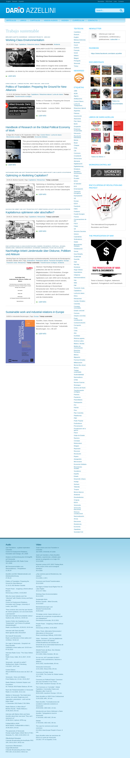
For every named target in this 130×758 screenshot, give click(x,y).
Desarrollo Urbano (80, 479)
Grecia (76, 251)
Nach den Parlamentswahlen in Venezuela (19, 690)
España (76, 474)
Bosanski (77, 42)
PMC (75, 418)
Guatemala (77, 256)
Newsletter (101, 1)
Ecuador (76, 178)
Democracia (78, 158)
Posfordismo (78, 423)
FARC (76, 209)
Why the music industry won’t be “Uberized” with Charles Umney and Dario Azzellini (19, 598)
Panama (76, 394)
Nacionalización (79, 516)
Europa (66, 260)
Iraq (75, 280)
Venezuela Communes (43, 667)
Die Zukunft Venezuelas (13, 636)
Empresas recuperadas (78, 129)
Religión (76, 446)
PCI (75, 405)
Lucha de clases (58, 94)
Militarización (78, 362)
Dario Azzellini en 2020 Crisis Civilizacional (50, 696)
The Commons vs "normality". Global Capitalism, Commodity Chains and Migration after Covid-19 (48, 689)
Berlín (76, 124)
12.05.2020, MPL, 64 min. (44, 698)
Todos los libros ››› (98, 157)
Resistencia (77, 524)
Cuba (75, 330)
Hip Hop (76, 264)
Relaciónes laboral (33, 44)
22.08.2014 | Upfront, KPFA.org (16, 720)
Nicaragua (77, 385)
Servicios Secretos (80, 231)
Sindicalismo (31, 260)
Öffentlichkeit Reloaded (13, 738)
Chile (75, 148)
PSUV (76, 433)
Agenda (65, 20)
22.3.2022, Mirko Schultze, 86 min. (47, 654)
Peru (75, 410)
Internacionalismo (79, 277)
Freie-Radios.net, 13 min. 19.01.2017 (18, 679)
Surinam (76, 484)
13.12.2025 (39, 561)
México (76, 354)
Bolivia (76, 140)
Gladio (76, 242)
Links (115, 1)
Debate (38, 720)
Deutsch (14, 1)
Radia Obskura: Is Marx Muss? (16, 706)
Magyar (76, 58)
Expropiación (78, 195)
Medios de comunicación (78, 347)
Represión (77, 448)
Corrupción (77, 325)
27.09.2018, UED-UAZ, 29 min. (46, 717)
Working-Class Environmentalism (25, 40)
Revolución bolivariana (77, 136)
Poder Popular (78, 421)
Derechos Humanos (77, 351)
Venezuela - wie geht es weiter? (16, 662)
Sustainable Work (41, 599)
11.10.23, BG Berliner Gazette (15, 585)
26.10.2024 (39, 583)
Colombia (77, 303)
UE (75, 198)
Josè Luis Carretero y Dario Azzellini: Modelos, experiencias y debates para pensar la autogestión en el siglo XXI (48, 557)
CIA (75, 150)
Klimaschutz (41, 180)
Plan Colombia (78, 413)
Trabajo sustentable (46, 44)
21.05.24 (8, 570)
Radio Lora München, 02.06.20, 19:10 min (19, 627)
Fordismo (77, 211)
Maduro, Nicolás (79, 343)
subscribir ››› (115, 39)
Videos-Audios (51, 20)
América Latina (79, 341)
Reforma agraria (79, 338)
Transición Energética (56, 260)
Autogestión (78, 459)
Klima (75, 296)
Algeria (76, 96)
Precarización (78, 426)
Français (76, 50)
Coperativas (78, 236)
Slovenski (77, 63)
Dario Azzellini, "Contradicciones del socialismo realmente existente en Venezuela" (47, 704)
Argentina (77, 110)
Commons (77, 153)
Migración (77, 357)
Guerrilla (76, 259)
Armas (76, 519)
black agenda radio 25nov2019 (16, 632)
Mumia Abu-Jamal (79, 365)
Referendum (78, 443)
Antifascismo (78, 98)
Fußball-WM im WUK (12, 723)
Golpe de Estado (79, 435)
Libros (23, 20)
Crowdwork (77, 156)
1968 (75, 91)
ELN (75, 186)
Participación (78, 402)
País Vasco (77, 121)
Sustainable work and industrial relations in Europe (35, 312)
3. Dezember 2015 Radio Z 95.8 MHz (18, 703)
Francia (76, 216)
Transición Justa (11, 262)
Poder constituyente (78, 319)
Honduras (77, 267)
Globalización (78, 248)
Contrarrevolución (79, 322)
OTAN (76, 380)
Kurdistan (77, 335)
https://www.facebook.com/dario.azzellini (106, 53)
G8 (75, 229)
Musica (76, 368)
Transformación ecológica (23, 96)
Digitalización (78, 163)
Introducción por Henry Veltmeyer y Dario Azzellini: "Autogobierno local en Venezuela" (49, 713)
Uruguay (76, 500)
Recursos (77, 451)
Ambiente (57, 44)
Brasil (75, 143)
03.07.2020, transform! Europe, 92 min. (48, 683)
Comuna (76, 313)
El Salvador (77, 183)
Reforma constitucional (78, 512)
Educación (77, 133)
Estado (76, 476)
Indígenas (77, 275)
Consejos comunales (77, 307)
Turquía (76, 489)
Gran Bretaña (78, 254)
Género (76, 234)
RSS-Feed (109, 1)
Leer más (12, 76)
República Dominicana (78, 172)
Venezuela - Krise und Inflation (15, 677)
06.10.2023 (39, 596)
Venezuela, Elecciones (77, 508)
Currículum (78, 20)
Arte (75, 333)
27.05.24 (8, 578)
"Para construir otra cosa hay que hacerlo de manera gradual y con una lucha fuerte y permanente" (19, 611)
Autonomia (77, 118)
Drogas (76, 176)
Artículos (11, 20)
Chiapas (76, 145)
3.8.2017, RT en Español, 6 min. (46, 739)
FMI (75, 285)
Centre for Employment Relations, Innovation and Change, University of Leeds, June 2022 (18, 604)
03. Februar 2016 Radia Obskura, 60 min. (19, 686)
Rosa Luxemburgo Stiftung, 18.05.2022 (48, 635)
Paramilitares (78, 400)
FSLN (76, 223)
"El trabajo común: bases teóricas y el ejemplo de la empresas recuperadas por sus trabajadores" (49, 616)
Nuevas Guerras (79, 382)
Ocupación (77, 126)
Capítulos (35, 20)
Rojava (76, 456)
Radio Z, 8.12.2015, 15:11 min (15, 692)
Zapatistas (77, 529)
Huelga (76, 481)
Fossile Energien (79, 214)
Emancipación (78, 189)
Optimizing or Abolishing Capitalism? (27, 175)
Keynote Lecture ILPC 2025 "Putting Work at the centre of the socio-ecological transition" (49, 566)
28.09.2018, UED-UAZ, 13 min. (46, 708)
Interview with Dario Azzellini (15, 630)
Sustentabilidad (79, 374)
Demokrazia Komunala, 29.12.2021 (47, 620)
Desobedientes (79, 497)
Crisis (75, 328)
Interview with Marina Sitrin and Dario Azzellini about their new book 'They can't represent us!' (19, 716)
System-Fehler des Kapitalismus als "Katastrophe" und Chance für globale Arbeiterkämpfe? (18, 623)
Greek (76, 53)
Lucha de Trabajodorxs (78, 104)
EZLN (76, 203)
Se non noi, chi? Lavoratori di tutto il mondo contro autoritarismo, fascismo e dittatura (48, 659)
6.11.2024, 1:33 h (41, 578)
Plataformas (78, 415)
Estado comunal (79, 310)
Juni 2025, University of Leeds (46, 551)
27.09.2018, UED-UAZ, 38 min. (46, 722)
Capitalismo (22, 44)
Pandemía (77, 397)
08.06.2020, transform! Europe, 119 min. (49, 693)
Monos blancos (79, 492)
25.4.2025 (39, 570)
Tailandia (77, 487)
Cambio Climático (79, 301)
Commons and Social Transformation (48, 581)
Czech (76, 45)
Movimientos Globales (78, 245)
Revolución (77, 454)
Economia (77, 526)
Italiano (76, 55)
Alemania (77, 161)
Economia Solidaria (41, 137)
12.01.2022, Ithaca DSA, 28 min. (46, 669)
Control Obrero (45, 135)
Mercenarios (78, 461)
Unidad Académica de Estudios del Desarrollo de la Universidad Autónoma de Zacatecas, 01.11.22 (49, 644)
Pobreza (76, 113)
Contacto (121, 1)
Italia (75, 282)
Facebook (77, 206)
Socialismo (77, 471)
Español (21, 1)
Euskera (76, 47)
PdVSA (76, 407)
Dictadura (77, 169)
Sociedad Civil (78, 532)
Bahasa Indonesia (79, 40)
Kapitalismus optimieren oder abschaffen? (30, 212)
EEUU (76, 181)
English (8, 1)
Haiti (75, 262)
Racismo (77, 438)
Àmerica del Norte (79, 387)
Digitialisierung (78, 166)
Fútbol (76, 226)
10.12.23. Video (41, 591)
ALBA (76, 93)
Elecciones (77, 521)
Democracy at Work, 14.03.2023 (16, 593)
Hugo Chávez (78, 269)
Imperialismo (78, 272)
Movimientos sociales (13, 137)
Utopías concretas (80, 316)
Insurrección (78, 116)
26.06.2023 (39, 611)
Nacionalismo (78, 377)
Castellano (77, 32)
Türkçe (76, 66)
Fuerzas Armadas (79, 360)
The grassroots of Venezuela (15, 731)
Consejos (77, 440)
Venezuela (77, 505)
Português (77, 60)
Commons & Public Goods (44, 672)
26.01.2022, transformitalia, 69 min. (47, 663)
